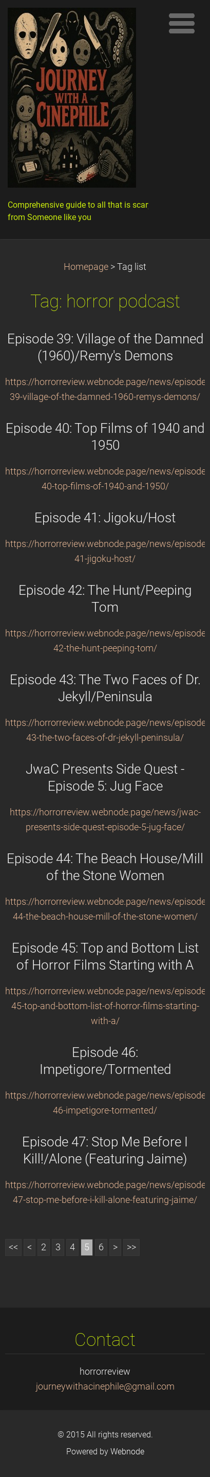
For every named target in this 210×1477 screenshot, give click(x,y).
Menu (181, 23)
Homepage (86, 267)
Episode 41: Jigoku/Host (105, 517)
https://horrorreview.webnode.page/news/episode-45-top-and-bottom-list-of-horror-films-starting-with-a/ (106, 1006)
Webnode (127, 1451)
